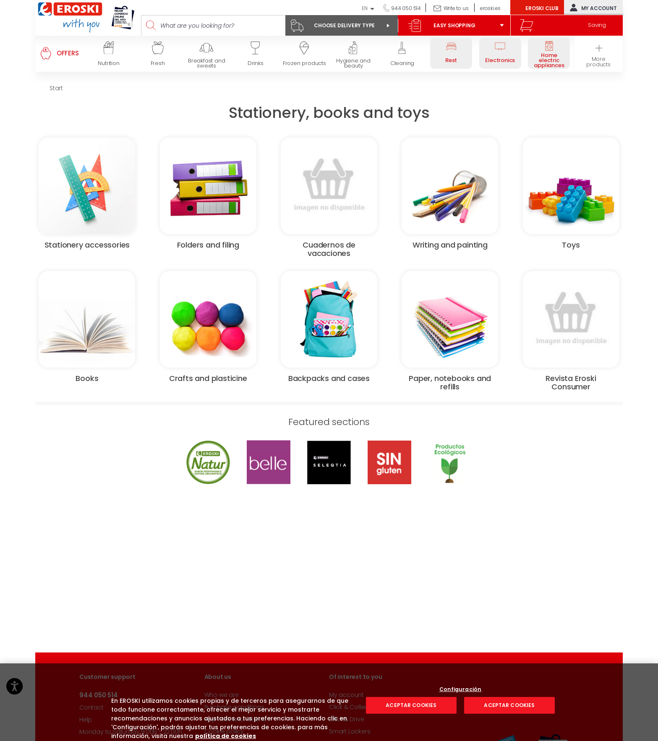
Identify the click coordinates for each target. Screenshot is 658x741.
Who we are (221, 695)
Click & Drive (346, 719)
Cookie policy (224, 731)
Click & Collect (349, 707)
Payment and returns (235, 719)
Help (85, 719)
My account (591, 7)
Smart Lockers (349, 731)
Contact (91, 707)
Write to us (456, 8)
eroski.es (490, 8)
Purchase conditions (234, 707)
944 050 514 (405, 8)
